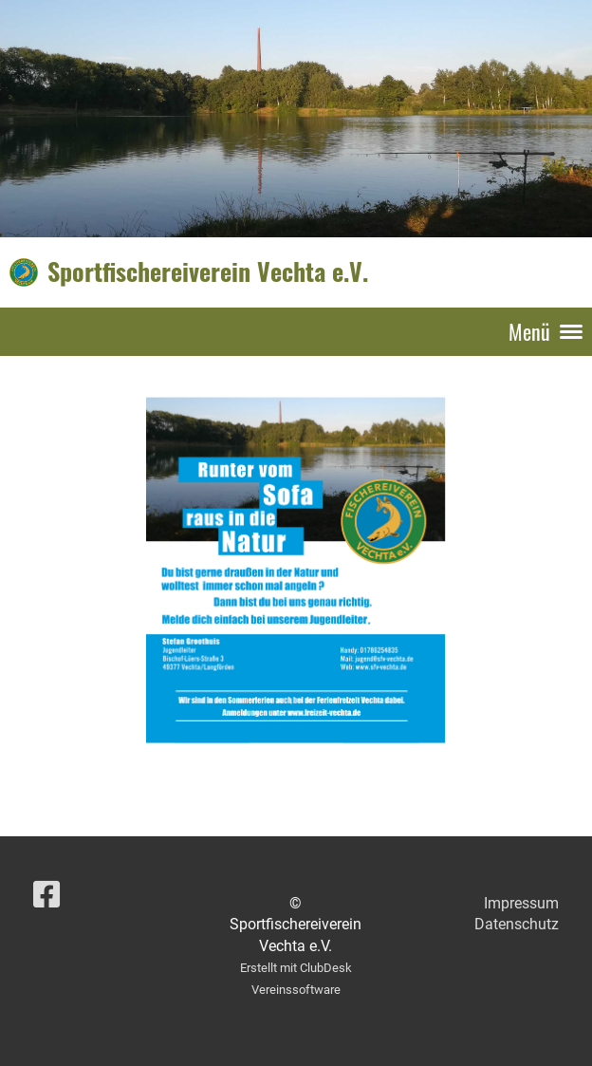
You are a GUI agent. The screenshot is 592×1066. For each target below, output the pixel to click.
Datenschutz (516, 924)
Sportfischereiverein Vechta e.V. (207, 271)
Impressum (521, 903)
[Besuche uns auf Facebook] (46, 895)
